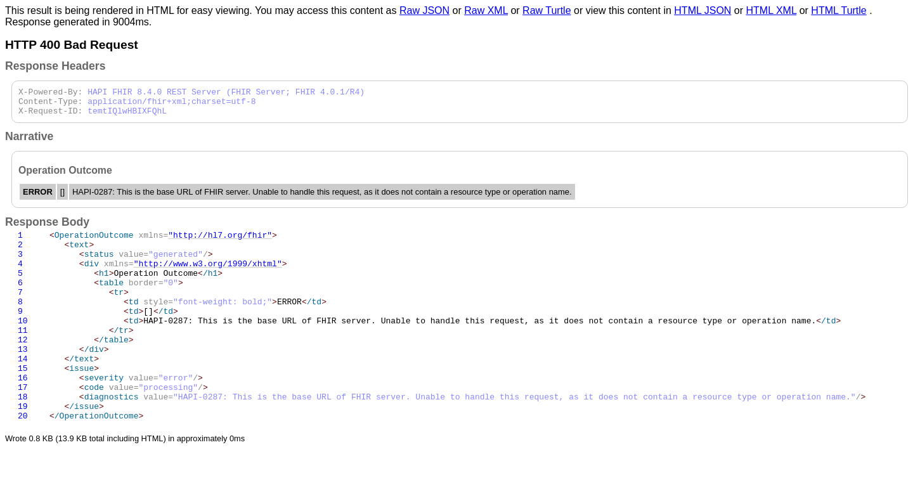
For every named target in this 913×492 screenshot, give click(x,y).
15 (23, 402)
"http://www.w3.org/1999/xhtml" (208, 276)
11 (23, 356)
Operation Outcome (136, 288)
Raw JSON (424, 10)
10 (23, 345)
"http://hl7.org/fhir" (220, 242)
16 (23, 413)
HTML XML (771, 10)
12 (23, 367)
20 (23, 459)
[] (113, 333)
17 (23, 424)
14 (23, 390)
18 (23, 436)
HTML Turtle (838, 10)
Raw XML (486, 10)
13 (23, 379)
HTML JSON (702, 10)
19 (23, 447)
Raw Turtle (546, 10)
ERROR (188, 322)
